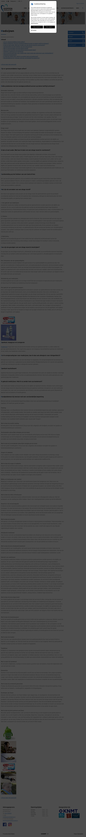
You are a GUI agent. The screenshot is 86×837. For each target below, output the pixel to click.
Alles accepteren (36, 27)
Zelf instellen (33, 30)
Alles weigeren (49, 27)
